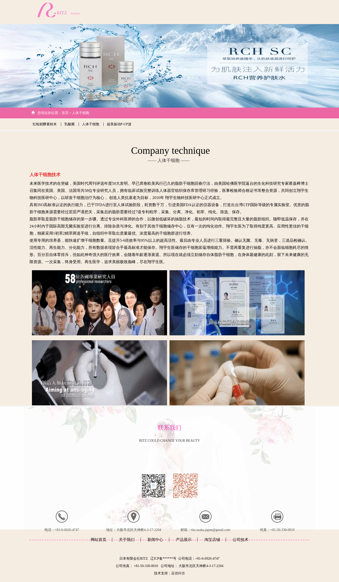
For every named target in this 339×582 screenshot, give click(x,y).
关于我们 (194, 12)
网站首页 (173, 12)
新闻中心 (238, 12)
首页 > (67, 113)
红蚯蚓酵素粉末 (45, 124)
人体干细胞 (80, 113)
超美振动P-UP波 (119, 124)
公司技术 (216, 12)
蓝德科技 (178, 573)
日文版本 (301, 12)
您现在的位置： (50, 113)
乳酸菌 (70, 124)
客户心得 (280, 12)
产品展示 (259, 12)
